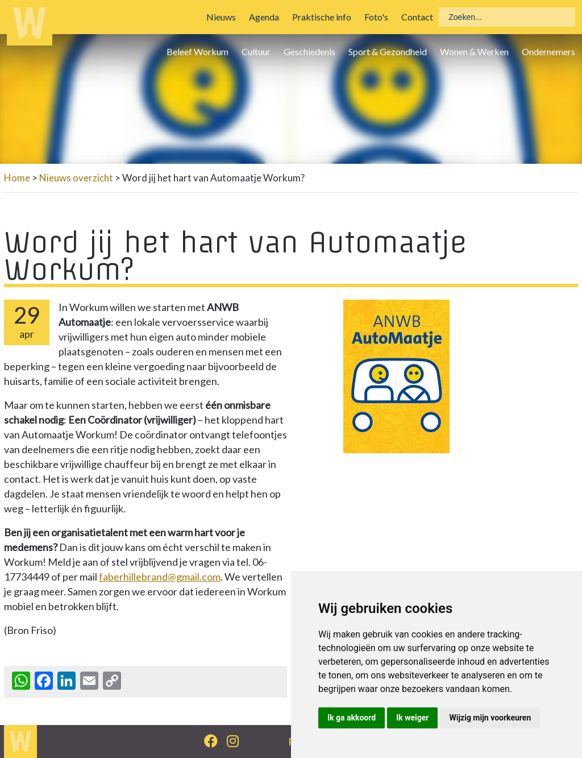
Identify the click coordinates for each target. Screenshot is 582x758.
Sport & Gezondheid (387, 51)
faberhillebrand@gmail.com (160, 576)
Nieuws (221, 16)
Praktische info (321, 16)
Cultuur (256, 51)
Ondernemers (548, 51)
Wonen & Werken (474, 51)
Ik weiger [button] (412, 717)
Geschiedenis (309, 51)
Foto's (376, 16)
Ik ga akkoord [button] (351, 717)
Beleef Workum (197, 51)
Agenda (264, 16)
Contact (417, 16)
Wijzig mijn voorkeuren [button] (490, 717)
